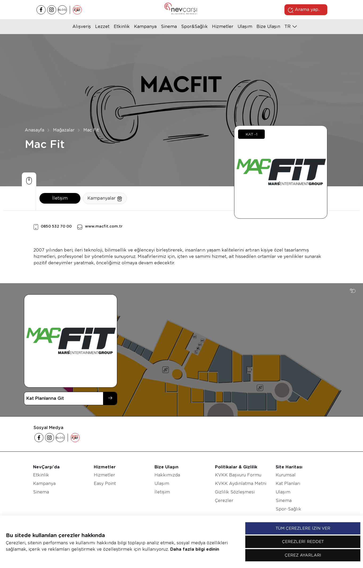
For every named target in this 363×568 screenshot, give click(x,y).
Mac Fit (91, 130)
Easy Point (105, 483)
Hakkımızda (167, 475)
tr (287, 26)
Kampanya (145, 26)
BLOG (62, 9)
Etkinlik (122, 26)
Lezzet (102, 26)
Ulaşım (245, 26)
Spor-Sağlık (288, 509)
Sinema (169, 26)
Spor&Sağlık (194, 26)
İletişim (60, 198)
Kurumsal (286, 475)
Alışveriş (81, 26)
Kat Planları (288, 483)
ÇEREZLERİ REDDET (303, 541)
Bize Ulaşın (268, 26)
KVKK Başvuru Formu (238, 475)
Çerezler (224, 500)
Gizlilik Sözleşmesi (235, 492)
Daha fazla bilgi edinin (194, 549)
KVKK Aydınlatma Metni (240, 483)
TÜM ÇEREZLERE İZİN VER (303, 528)
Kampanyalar (104, 198)
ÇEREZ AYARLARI (303, 555)
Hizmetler (222, 26)
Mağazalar (64, 130)
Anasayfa (34, 130)
